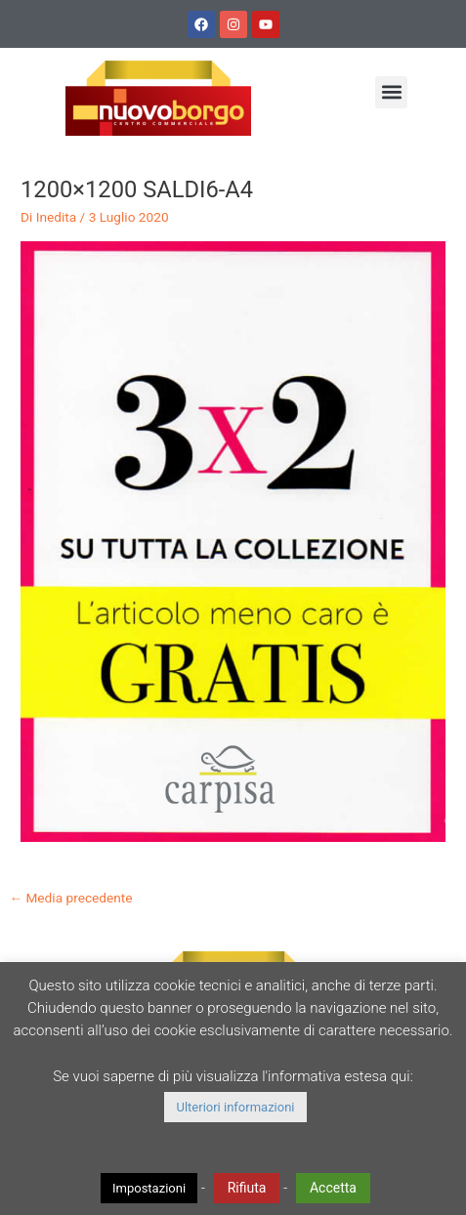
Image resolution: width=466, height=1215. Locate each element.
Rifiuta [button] (247, 1187)
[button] (391, 92)
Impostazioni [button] (149, 1188)
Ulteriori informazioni (235, 1107)
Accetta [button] (333, 1187)
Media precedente (70, 897)
